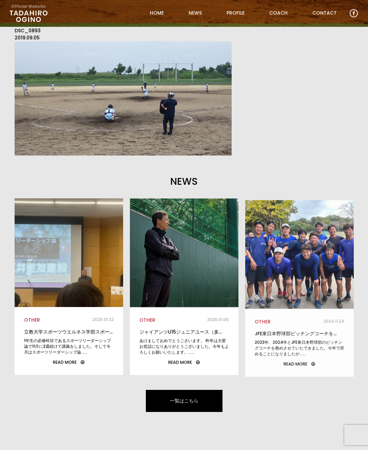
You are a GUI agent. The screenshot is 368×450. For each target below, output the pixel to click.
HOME (157, 13)
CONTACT (324, 13)
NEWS (195, 13)
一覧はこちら (184, 400)
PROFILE (236, 13)
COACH (278, 13)
